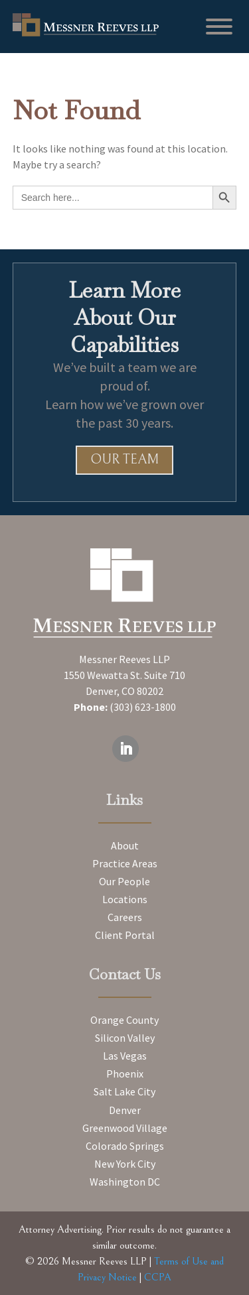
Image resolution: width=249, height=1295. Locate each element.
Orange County (124, 1019)
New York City (124, 1163)
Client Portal (125, 935)
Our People (124, 881)
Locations (124, 899)
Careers (125, 917)
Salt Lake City (124, 1091)
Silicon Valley (125, 1037)
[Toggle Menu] (219, 26)
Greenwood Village (124, 1128)
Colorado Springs (125, 1145)
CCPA (157, 1277)
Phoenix (124, 1073)
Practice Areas (124, 863)
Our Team (124, 459)
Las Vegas (125, 1055)
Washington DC (125, 1181)
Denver (125, 1110)
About (125, 845)
